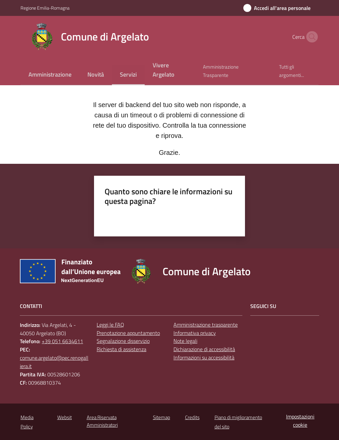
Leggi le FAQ (110, 325)
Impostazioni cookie (300, 420)
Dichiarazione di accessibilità (204, 349)
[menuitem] (50, 75)
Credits (192, 417)
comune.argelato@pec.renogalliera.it (54, 362)
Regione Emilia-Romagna (45, 7)
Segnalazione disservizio (123, 341)
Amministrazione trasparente (205, 325)
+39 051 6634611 (62, 341)
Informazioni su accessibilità (203, 357)
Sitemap (161, 417)
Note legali (185, 341)
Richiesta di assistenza (121, 349)
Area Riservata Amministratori (102, 421)
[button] (310, 37)
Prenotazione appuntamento (128, 333)
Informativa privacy (194, 333)
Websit (64, 417)
